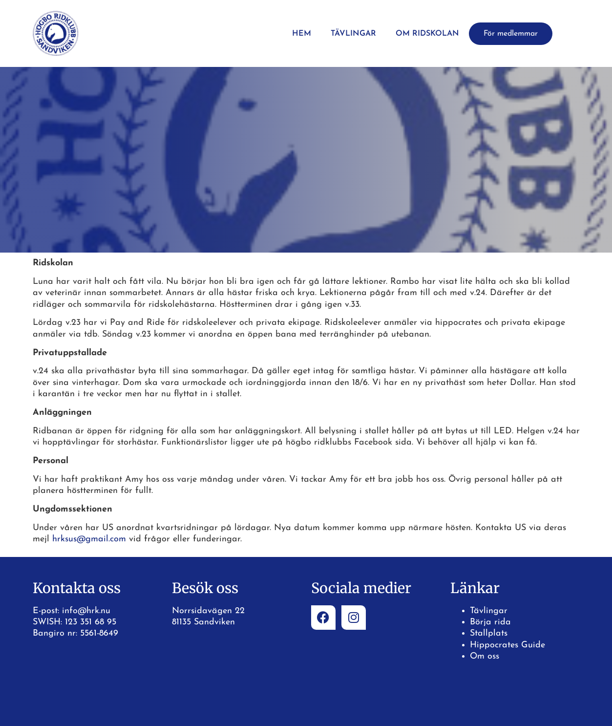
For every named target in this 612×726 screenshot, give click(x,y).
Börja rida (490, 622)
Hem (301, 34)
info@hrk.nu (86, 611)
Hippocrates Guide (507, 645)
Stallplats (488, 633)
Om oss (484, 656)
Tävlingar (353, 34)
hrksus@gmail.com (89, 539)
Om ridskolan (427, 34)
